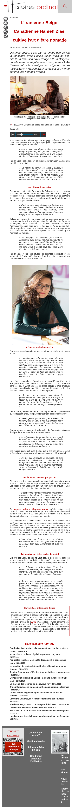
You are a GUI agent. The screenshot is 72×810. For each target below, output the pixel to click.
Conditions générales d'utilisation (36, 750)
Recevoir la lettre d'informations (65, 788)
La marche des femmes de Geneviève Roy (27, 677)
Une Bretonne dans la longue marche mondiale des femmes (35, 703)
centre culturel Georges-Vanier (28, 509)
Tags (41, 805)
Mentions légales (36, 730)
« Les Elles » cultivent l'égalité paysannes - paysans (31, 653)
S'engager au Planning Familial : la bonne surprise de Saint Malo (37, 672)
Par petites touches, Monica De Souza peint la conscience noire (36, 656)
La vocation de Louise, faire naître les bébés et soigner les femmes (37, 661)
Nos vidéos (64, 760)
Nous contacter (64, 773)
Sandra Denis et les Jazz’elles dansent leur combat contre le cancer (38, 648)
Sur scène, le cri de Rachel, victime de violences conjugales (35, 698)
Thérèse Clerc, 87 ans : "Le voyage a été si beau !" (31, 692)
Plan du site (33, 805)
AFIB (33, 622)
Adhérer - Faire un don (36, 739)
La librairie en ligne (65, 746)
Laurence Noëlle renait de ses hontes (25, 695)
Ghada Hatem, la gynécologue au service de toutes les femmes (36, 685)
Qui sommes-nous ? (36, 720)
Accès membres (21, 805)
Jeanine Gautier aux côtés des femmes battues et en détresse (35, 666)
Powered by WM (50, 805)
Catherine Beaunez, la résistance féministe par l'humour (33, 690)
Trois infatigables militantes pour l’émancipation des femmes (35, 679)
